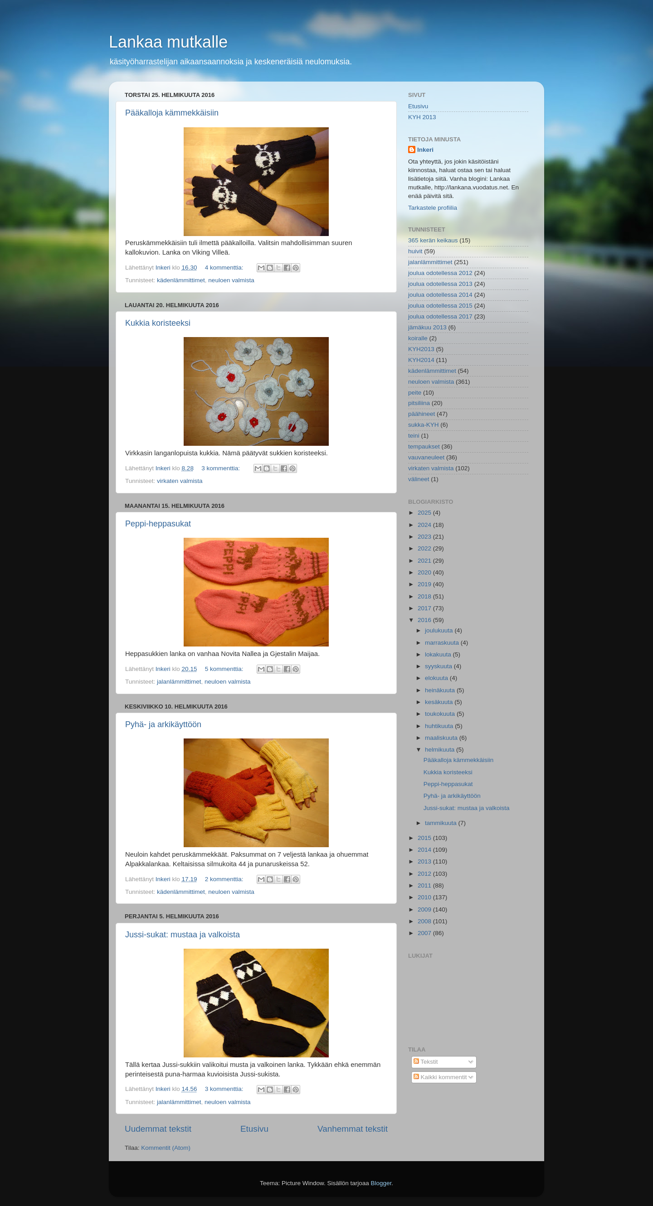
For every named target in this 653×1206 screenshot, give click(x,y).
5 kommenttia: (225, 669)
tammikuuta (441, 823)
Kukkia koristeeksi (157, 323)
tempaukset (424, 446)
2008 (425, 921)
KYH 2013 (422, 117)
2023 (425, 536)
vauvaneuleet (426, 457)
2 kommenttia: (225, 879)
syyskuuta (439, 666)
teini (413, 435)
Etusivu (254, 1129)
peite (414, 392)
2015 (425, 838)
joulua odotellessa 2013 (440, 283)
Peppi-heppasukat (158, 523)
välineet (418, 479)
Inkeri (425, 149)
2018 (425, 596)
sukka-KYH (423, 424)
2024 (425, 524)
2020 (425, 572)
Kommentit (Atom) (165, 1147)
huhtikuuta (440, 726)
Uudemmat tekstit (158, 1129)
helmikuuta (440, 749)
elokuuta (437, 678)
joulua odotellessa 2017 (440, 316)
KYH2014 (421, 360)
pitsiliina (419, 403)
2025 (425, 512)
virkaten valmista (180, 481)
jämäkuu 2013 (427, 327)
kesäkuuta (439, 702)
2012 (425, 873)
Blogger (381, 1183)
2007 (425, 933)
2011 (425, 885)
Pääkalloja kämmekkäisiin (172, 112)
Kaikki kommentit (440, 1077)
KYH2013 (421, 349)
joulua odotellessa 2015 (440, 305)
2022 (425, 548)
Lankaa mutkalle (168, 42)
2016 (425, 620)
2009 (425, 909)
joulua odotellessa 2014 (440, 294)
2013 (425, 861)
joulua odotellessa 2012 (440, 273)
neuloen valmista (231, 280)
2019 (425, 584)
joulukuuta (439, 630)
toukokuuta (441, 713)
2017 (425, 608)
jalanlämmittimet (179, 681)
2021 (425, 560)
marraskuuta (443, 642)
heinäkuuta (441, 690)
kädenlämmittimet (181, 280)
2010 (425, 897)
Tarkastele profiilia (432, 207)
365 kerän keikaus (433, 240)
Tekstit (426, 1061)
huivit (415, 251)
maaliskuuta (442, 737)
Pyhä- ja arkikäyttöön (163, 724)
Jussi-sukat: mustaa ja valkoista (182, 934)
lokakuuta (439, 654)
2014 (425, 849)
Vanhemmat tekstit (352, 1129)
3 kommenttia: (221, 468)
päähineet (421, 413)
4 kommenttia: (225, 267)
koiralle (418, 338)
